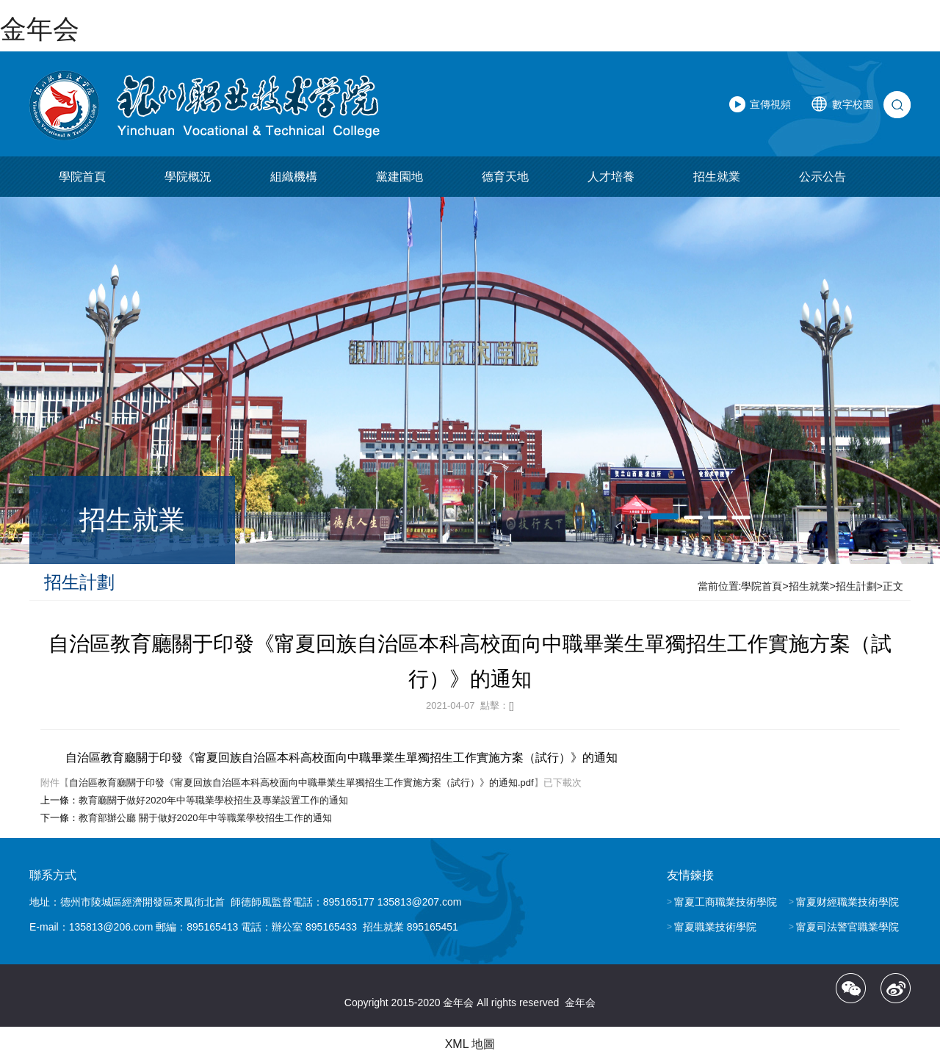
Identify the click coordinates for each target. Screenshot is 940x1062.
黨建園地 (399, 176)
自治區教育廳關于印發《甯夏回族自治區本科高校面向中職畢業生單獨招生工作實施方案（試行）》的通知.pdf (301, 782)
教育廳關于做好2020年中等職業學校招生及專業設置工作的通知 (213, 800)
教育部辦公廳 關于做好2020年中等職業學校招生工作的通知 (205, 817)
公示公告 (822, 176)
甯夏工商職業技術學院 (725, 902)
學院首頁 (82, 176)
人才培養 (611, 176)
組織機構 (293, 176)
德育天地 (505, 176)
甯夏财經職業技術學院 (847, 902)
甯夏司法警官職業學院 (847, 927)
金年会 (39, 29)
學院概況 (188, 176)
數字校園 (852, 104)
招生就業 (716, 176)
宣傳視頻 (770, 104)
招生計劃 (856, 586)
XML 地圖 (470, 1044)
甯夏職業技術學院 (715, 927)
